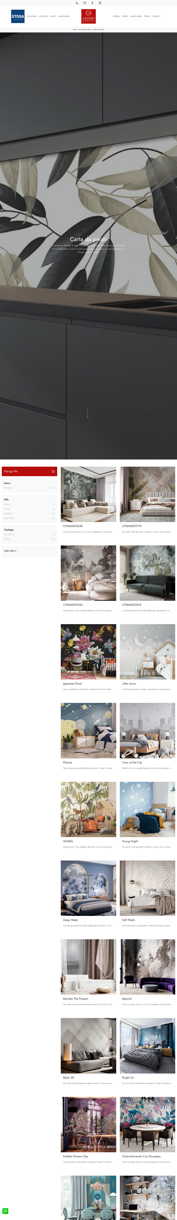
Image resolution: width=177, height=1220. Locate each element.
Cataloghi (43, 16)
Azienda (116, 16)
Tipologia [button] (9, 529)
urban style (9, 518)
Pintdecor (8, 487)
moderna (8, 513)
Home (75, 29)
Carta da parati (98, 29)
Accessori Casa (85, 29)
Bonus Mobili (136, 16)
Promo (147, 16)
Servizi (125, 16)
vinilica (7, 539)
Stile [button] (6, 499)
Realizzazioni (64, 16)
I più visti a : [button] (10, 550)
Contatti (156, 16)
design (7, 508)
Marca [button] (7, 483)
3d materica (9, 534)
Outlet (53, 16)
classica (7, 504)
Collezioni (31, 16)
